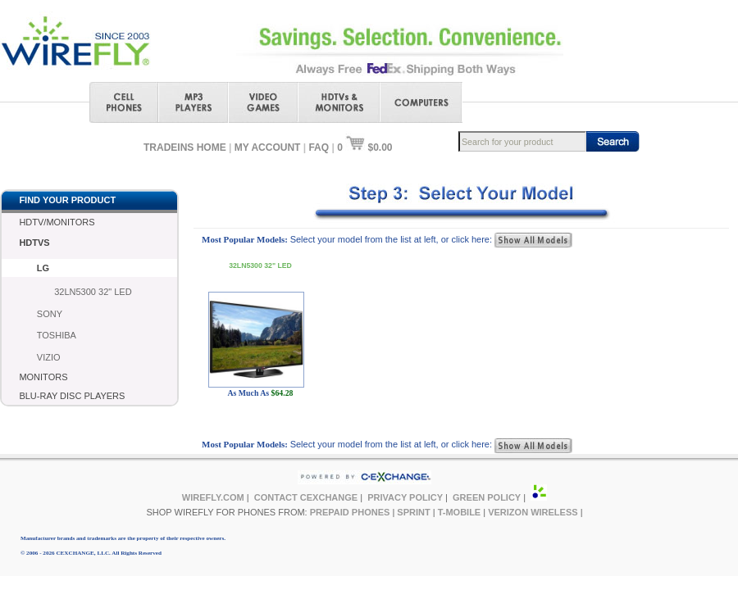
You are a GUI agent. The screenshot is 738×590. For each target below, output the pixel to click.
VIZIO (49, 357)
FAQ (318, 147)
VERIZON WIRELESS (532, 512)
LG (43, 268)
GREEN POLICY (487, 497)
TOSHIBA (56, 335)
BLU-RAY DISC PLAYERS (72, 396)
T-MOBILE (459, 512)
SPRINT (413, 512)
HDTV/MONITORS (56, 222)
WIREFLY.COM (213, 497)
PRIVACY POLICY (405, 497)
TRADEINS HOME (185, 147)
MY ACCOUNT (268, 147)
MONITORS (43, 377)
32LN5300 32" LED (92, 292)
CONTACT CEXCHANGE (306, 497)
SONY (49, 314)
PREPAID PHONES (350, 512)
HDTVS (34, 242)
